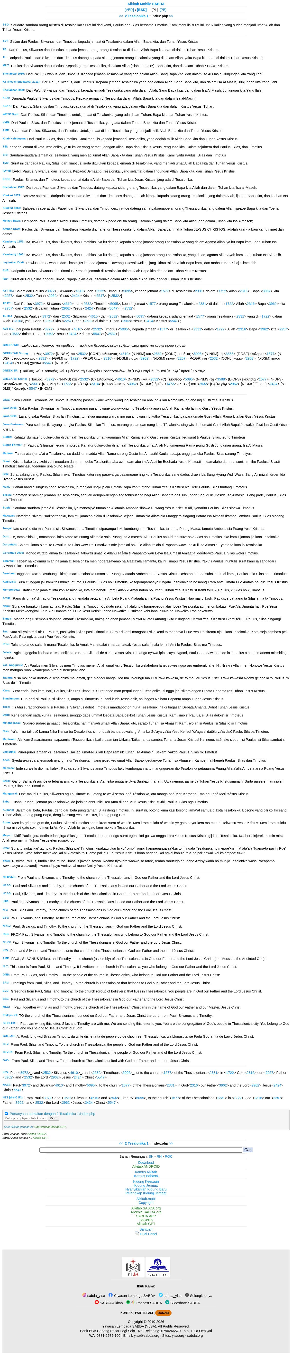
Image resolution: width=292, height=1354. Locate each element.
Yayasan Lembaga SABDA (132, 1296)
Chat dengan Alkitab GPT (50, 1126)
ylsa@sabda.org (146, 1335)
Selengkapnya (198, 1296)
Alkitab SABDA (36, 1133)
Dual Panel (146, 1234)
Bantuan (146, 1229)
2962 (52, 296)
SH (151, 1156)
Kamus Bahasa (146, 1176)
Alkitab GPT (40, 1137)
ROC (169, 1156)
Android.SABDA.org (145, 1212)
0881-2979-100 (108, 1335)
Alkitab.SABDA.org (146, 1208)
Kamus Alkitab (146, 1172)
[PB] (163, 10)
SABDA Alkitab (109, 1303)
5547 (100, 296)
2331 (199, 291)
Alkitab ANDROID (146, 1166)
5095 (127, 291)
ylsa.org (178, 1335)
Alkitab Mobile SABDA (146, 4)
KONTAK (126, 1313)
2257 (8, 296)
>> (171, 16)
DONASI (163, 1313)
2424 (76, 296)
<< (121, 16)
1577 (165, 291)
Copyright (146, 1203)
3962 (267, 291)
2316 (243, 291)
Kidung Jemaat (146, 1185)
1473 (170, 384)
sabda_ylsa (93, 1296)
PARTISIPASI (144, 1313)
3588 (229, 354)
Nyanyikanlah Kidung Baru (146, 1189)
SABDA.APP (146, 1216)
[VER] (129, 10)
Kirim (53, 1118)
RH (159, 1156)
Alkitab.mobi (146, 1199)
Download (146, 1162)
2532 (100, 291)
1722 (222, 291)
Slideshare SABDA (182, 1303)
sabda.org (195, 1335)
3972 (51, 291)
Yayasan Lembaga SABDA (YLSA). (129, 1326)
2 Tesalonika (135, 16)
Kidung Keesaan (146, 1181)
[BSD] (142, 10)
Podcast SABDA (144, 1303)
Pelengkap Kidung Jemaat (146, 1193)
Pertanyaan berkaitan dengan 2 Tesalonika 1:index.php (52, 1114)
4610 (79, 291)
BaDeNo (146, 1220)
